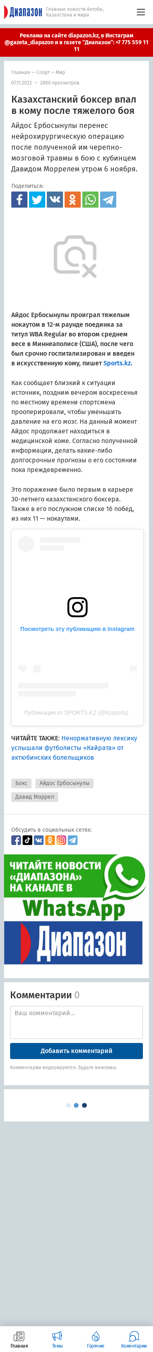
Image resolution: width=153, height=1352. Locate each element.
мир (60, 72)
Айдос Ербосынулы (65, 783)
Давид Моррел (34, 796)
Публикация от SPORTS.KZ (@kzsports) (76, 712)
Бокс (21, 783)
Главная (20, 72)
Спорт (43, 72)
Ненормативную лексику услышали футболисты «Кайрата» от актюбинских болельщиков (74, 747)
